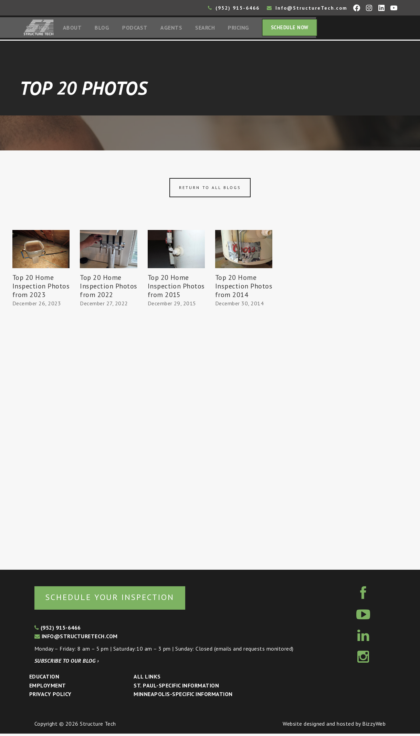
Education (44, 678)
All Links (147, 678)
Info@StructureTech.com (307, 8)
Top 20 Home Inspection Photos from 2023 (41, 288)
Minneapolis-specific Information (183, 696)
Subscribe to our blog (66, 663)
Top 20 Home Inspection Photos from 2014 (243, 288)
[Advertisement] (41, 437)
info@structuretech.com (76, 638)
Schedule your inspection (115, 598)
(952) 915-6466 (234, 8)
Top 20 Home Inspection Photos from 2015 (176, 288)
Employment (47, 687)
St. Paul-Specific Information (176, 687)
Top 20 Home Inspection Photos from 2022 (108, 288)
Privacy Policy (50, 696)
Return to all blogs (210, 189)
